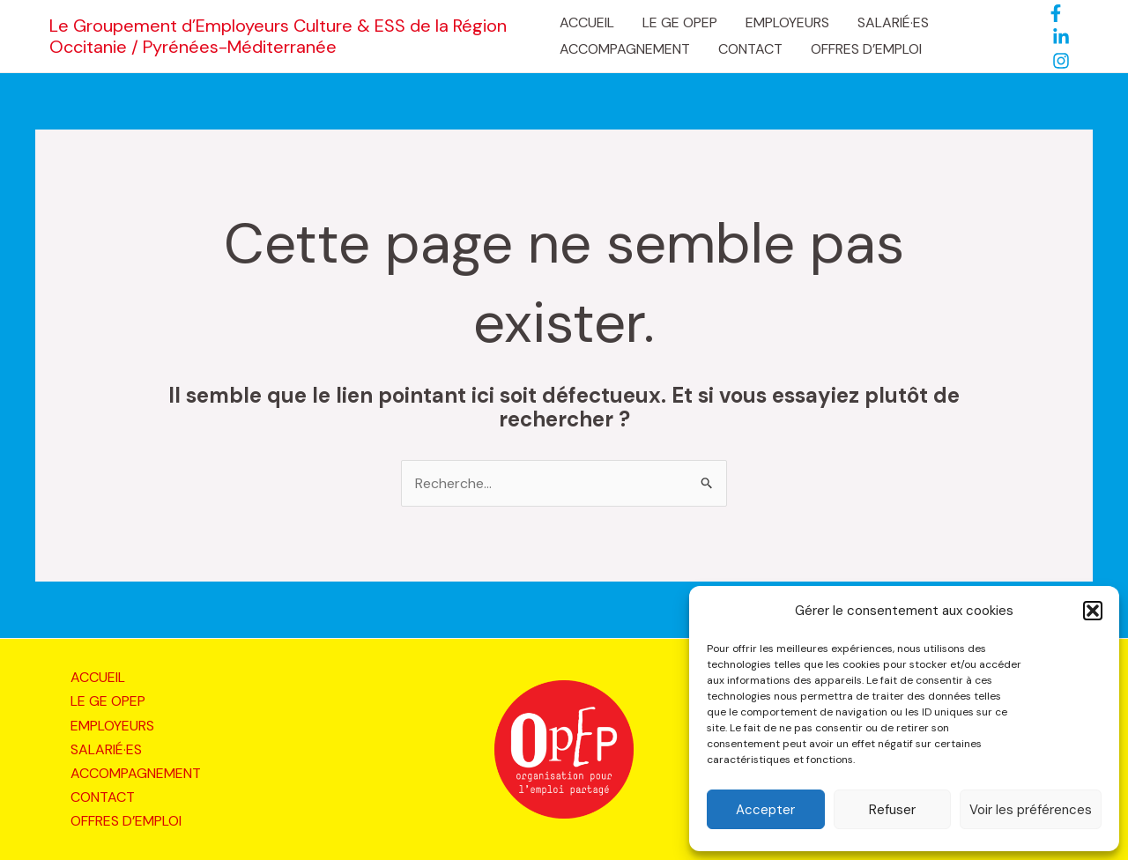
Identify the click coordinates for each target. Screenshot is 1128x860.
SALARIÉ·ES (893, 22)
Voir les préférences (1030, 810)
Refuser (892, 810)
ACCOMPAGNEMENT (625, 49)
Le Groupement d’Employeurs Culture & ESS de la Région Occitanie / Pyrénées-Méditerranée (278, 36)
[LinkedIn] (1061, 37)
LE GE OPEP (679, 22)
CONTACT (750, 49)
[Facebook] (1056, 13)
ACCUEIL (587, 22)
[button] (1093, 610)
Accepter (765, 810)
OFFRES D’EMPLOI (866, 49)
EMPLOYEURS (787, 22)
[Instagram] (1061, 61)
